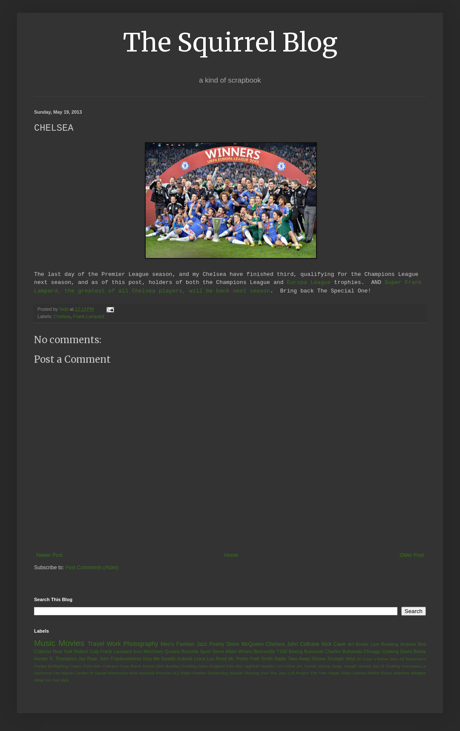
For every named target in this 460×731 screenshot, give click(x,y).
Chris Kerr (92, 666)
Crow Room (130, 666)
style (64, 680)
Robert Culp (86, 651)
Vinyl (350, 659)
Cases (75, 666)
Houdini (267, 666)
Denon (149, 666)
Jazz (201, 645)
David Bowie (413, 651)
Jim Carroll (306, 666)
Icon (137, 651)
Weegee (418, 673)
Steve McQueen (245, 645)
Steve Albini (225, 651)
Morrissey (154, 651)
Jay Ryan (88, 659)
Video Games (353, 673)
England (217, 666)
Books (362, 644)
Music (44, 643)
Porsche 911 (167, 673)
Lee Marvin (63, 673)
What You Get (46, 680)
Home (231, 556)
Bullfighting (58, 666)
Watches (401, 673)
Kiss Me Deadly (159, 659)
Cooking (390, 651)
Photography (140, 644)
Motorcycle (117, 673)
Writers (245, 651)
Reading (389, 644)
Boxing (296, 651)
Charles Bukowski (343, 651)
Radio (280, 659)
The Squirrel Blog (230, 42)
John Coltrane (303, 645)
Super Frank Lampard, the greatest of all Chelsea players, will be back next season (228, 287)
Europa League (309, 283)
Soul (264, 673)
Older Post (412, 556)
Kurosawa (411, 666)
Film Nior (234, 666)
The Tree (318, 673)
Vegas (333, 673)
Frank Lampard (88, 316)
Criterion (43, 651)
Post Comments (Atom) (91, 568)
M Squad (98, 673)
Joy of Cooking (386, 666)
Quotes (172, 651)
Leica (199, 659)
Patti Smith (261, 659)
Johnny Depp (330, 666)
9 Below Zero (386, 659)
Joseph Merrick (357, 666)
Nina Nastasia (142, 673)
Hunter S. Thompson (55, 659)
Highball (251, 666)
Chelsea (62, 316)
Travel (95, 644)
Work (113, 644)
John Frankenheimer (120, 659)
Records (189, 651)
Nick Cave (333, 645)
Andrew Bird (413, 644)
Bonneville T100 (270, 651)
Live (375, 644)
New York (62, 651)
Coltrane (110, 666)
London (82, 673)
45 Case (364, 659)
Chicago (371, 651)
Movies (71, 643)
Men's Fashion (177, 645)
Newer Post (49, 556)
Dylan (203, 666)
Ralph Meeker (193, 673)
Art (351, 644)
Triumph (335, 659)
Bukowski (314, 651)
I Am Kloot (285, 666)
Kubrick (185, 659)
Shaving (251, 673)
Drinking (188, 666)
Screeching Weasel (225, 673)
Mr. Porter (238, 659)
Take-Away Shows (307, 659)
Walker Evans (379, 673)
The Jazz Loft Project (289, 673)
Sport (205, 651)
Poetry (216, 645)
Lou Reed (217, 659)
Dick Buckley (168, 666)
